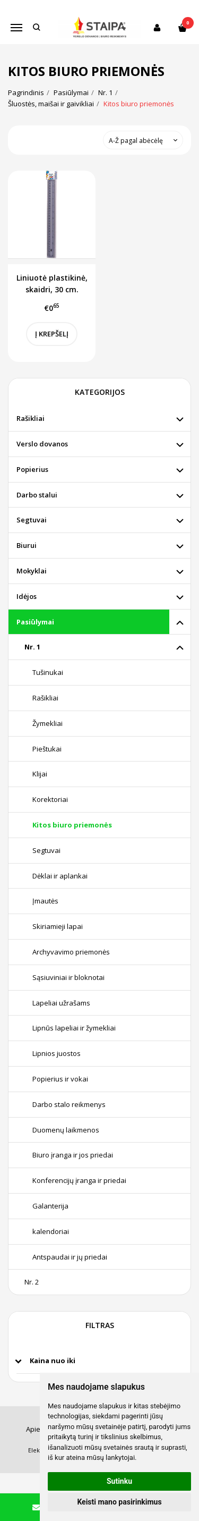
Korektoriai (50, 799)
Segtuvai (31, 520)
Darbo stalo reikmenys (69, 1104)
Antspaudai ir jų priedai (69, 1257)
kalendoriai (50, 1231)
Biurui (26, 545)
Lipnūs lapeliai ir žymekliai (74, 1028)
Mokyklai (31, 571)
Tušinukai (47, 672)
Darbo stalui (36, 495)
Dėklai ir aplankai (60, 876)
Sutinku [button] (119, 1481)
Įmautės (45, 901)
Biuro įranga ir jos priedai (72, 1155)
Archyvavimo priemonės (71, 952)
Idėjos (26, 596)
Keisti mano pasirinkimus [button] (119, 1502)
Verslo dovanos (42, 444)
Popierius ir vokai (60, 1079)
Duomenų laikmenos (65, 1130)
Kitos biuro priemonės (72, 825)
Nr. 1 (32, 647)
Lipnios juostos (56, 1053)
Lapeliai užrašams (61, 1003)
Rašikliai (30, 418)
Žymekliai (47, 723)
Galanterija (50, 1206)
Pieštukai (47, 749)
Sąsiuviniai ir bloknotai (68, 977)
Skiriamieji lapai (57, 926)
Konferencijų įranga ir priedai (79, 1180)
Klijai (39, 774)
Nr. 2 (31, 1282)
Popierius (32, 469)
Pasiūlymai (35, 622)
